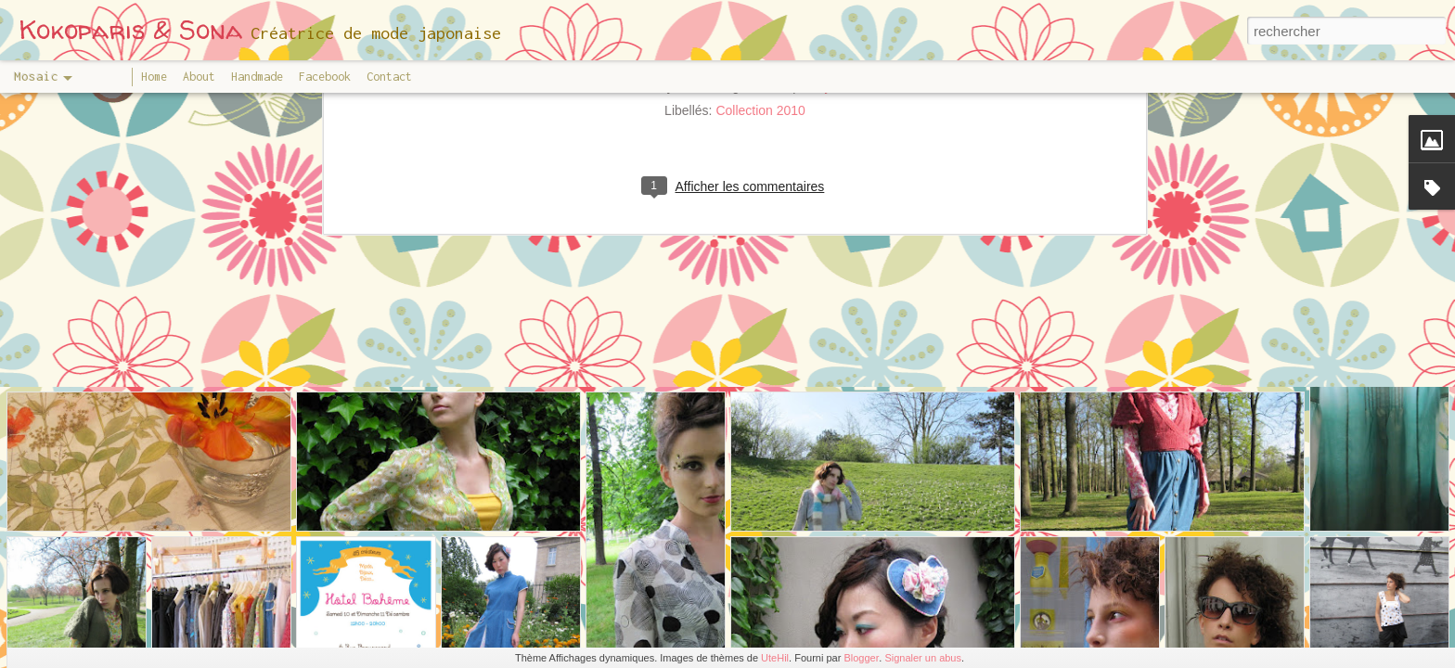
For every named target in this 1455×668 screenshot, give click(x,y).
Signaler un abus (922, 657)
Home (154, 77)
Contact (389, 77)
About (199, 77)
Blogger (861, 657)
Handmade (257, 77)
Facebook (325, 77)
